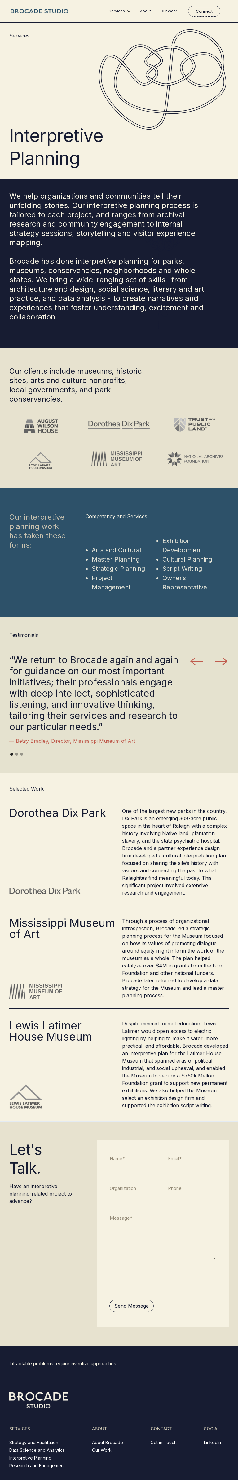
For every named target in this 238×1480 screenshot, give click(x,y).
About (145, 11)
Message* (121, 1218)
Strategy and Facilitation (33, 1442)
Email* (175, 1158)
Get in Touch (164, 1442)
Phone (175, 1188)
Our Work (168, 11)
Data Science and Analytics (37, 1450)
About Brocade (107, 1442)
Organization (123, 1188)
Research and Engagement (37, 1465)
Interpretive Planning (30, 1457)
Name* (117, 1158)
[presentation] (156, 1280)
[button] (121, 11)
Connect (204, 11)
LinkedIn (212, 1442)
